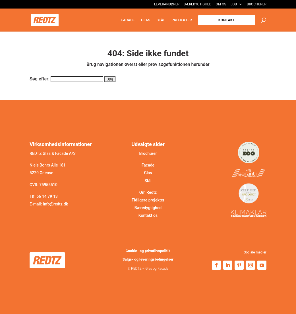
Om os (221, 4)
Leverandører (166, 4)
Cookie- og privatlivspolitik (147, 251)
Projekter (181, 20)
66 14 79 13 (46, 196)
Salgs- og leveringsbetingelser (148, 259)
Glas (145, 20)
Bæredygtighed (198, 4)
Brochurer (256, 4)
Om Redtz (148, 192)
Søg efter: (39, 79)
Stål (160, 20)
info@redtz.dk (55, 204)
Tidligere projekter (148, 200)
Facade (128, 20)
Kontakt (226, 20)
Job (234, 4)
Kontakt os (148, 215)
